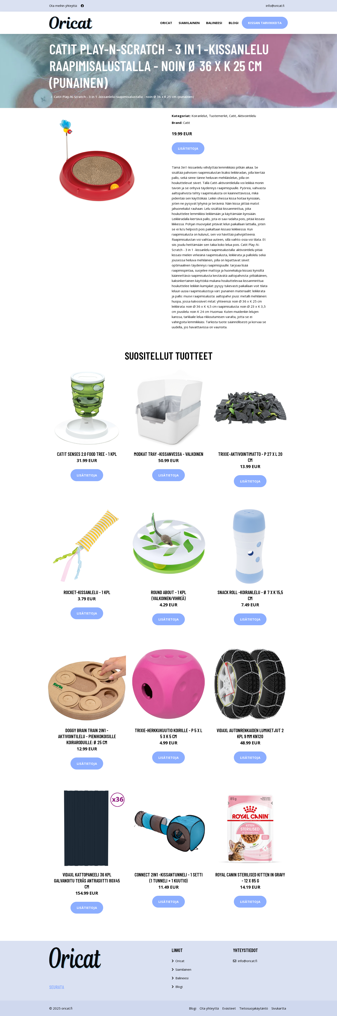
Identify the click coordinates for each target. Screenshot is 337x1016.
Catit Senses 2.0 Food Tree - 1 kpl (87, 454)
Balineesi (214, 23)
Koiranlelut (199, 116)
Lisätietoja (188, 148)
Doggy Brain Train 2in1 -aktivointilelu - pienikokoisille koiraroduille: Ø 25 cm (87, 736)
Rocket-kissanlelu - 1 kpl (87, 592)
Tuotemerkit (218, 116)
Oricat (166, 23)
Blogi (234, 23)
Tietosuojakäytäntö (253, 1008)
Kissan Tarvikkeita (265, 23)
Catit (232, 116)
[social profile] (82, 6)
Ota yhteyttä (209, 1008)
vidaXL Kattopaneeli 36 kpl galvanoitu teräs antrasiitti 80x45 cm (87, 880)
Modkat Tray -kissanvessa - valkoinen (168, 454)
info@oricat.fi (275, 6)
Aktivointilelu (247, 116)
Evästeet (229, 1008)
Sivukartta (278, 1008)
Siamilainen (189, 23)
